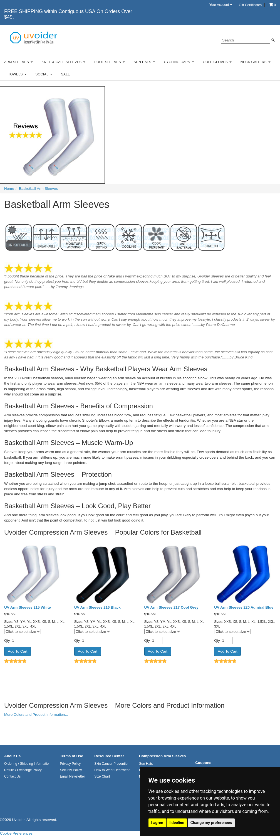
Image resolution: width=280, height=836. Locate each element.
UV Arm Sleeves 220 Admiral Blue (243, 607)
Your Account (220, 5)
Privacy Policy (70, 764)
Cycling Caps (179, 62)
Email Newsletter (72, 776)
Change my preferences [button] (211, 822)
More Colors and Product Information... (36, 714)
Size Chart (102, 776)
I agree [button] (157, 822)
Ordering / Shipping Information (27, 764)
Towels (17, 74)
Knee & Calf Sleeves (64, 62)
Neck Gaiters (256, 62)
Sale (65, 74)
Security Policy (71, 770)
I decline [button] (176, 822)
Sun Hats (144, 62)
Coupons (203, 763)
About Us (12, 756)
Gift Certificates (250, 5)
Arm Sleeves (18, 62)
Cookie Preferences (16, 833)
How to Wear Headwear (112, 770)
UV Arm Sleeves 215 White (27, 607)
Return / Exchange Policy (23, 770)
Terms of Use (71, 756)
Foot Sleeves (109, 62)
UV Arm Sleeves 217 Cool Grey (171, 607)
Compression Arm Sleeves (162, 756)
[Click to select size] (22, 631)
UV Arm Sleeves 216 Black (97, 607)
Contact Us (12, 776)
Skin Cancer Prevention (111, 764)
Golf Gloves (217, 62)
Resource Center (109, 756)
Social (44, 74)
